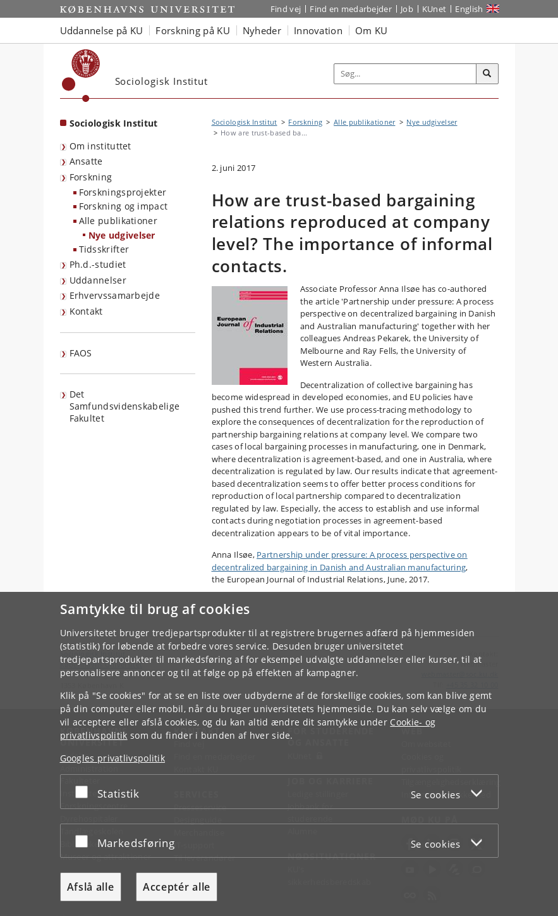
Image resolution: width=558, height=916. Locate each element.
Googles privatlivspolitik (113, 758)
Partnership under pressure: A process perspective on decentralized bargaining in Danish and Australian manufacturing (340, 561)
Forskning (91, 177)
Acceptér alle (176, 887)
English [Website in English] (469, 9)
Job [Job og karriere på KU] (407, 9)
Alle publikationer (118, 221)
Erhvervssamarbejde (115, 295)
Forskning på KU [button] (192, 30)
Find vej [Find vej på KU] (285, 9)
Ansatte (86, 161)
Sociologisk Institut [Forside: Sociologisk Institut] (114, 123)
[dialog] (279, 754)
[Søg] (487, 74)
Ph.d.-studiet (98, 264)
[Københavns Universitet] (81, 75)
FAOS (81, 353)
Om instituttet (100, 146)
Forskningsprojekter (123, 192)
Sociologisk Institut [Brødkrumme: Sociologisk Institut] (244, 122)
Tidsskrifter (104, 249)
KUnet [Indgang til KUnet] (434, 9)
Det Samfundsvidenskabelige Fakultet (125, 405)
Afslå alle (90, 887)
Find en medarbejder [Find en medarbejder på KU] (351, 9)
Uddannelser (98, 280)
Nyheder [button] (262, 30)
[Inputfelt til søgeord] (405, 73)
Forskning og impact (123, 206)
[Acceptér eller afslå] (84, 791)
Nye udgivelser (121, 235)
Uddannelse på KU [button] (101, 30)
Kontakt (86, 311)
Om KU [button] (371, 30)
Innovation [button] (318, 30)
